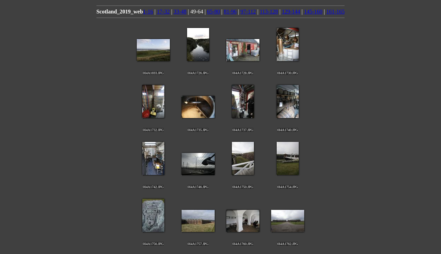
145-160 (313, 11)
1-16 (148, 11)
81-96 (230, 11)
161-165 (335, 11)
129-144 (291, 11)
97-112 (248, 11)
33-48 (180, 11)
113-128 (269, 11)
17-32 (163, 11)
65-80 (213, 11)
